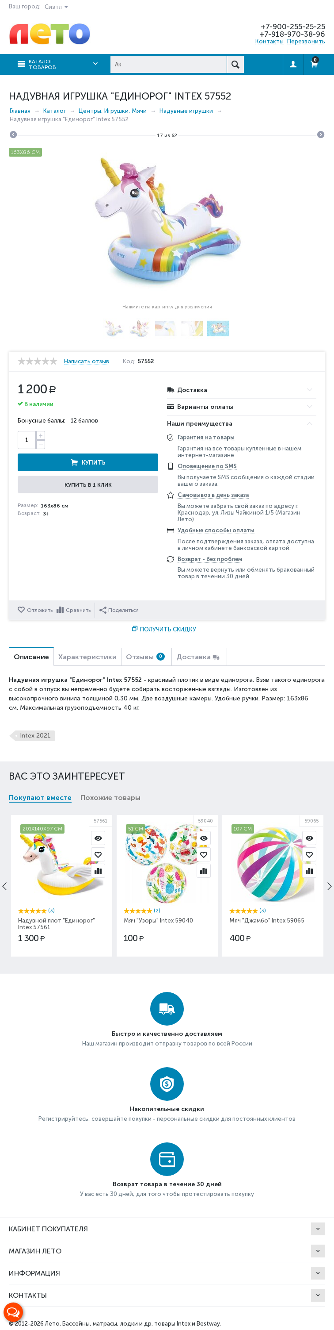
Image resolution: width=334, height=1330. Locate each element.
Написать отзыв (86, 361)
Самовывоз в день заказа (213, 495)
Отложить (40, 610)
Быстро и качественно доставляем (167, 1034)
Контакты (269, 41)
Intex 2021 (35, 735)
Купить (94, 462)
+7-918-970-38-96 (292, 34)
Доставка (193, 657)
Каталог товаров (42, 64)
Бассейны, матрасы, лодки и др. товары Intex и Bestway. (141, 1323)
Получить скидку (168, 629)
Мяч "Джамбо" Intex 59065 (266, 920)
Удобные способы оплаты (216, 530)
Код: (129, 361)
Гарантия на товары (206, 437)
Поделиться (119, 610)
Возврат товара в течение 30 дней (167, 1184)
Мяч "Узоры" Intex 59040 (158, 920)
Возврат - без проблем (210, 559)
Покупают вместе (40, 797)
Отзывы (145, 657)
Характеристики (87, 657)
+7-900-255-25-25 (293, 26)
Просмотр (98, 838)
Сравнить (78, 610)
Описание (31, 657)
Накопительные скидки (167, 1109)
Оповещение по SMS (207, 466)
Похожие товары (110, 797)
